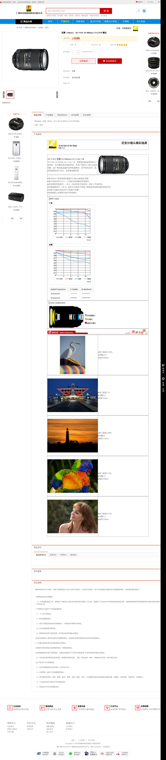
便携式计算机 (51, 16)
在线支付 (30, 729)
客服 (163, 384)
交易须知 (10, 726)
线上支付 (49, 732)
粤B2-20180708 (96, 747)
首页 (50, 21)
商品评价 (62, 115)
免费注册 (41, 2)
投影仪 (77, 16)
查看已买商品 (12, 729)
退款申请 (49, 729)
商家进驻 (80, 21)
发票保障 (30, 726)
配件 (47, 28)
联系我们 (69, 729)
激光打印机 (95, 21)
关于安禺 (91, 740)
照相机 (40, 28)
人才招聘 (81, 740)
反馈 (163, 390)
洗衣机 (71, 16)
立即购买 (83, 61)
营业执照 (106, 747)
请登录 (34, 2)
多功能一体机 (62, 16)
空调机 (126, 21)
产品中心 (65, 21)
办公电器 (104, 16)
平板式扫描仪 (94, 16)
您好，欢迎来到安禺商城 (22, 2)
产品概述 (49, 115)
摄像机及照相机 (30, 28)
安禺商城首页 (7, 2)
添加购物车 (110, 61)
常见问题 (10, 732)
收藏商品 (6, 103)
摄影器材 (85, 16)
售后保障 (87, 115)
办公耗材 (141, 21)
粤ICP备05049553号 (64, 747)
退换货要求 (50, 726)
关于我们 (69, 726)
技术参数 (75, 115)
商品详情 (37, 115)
